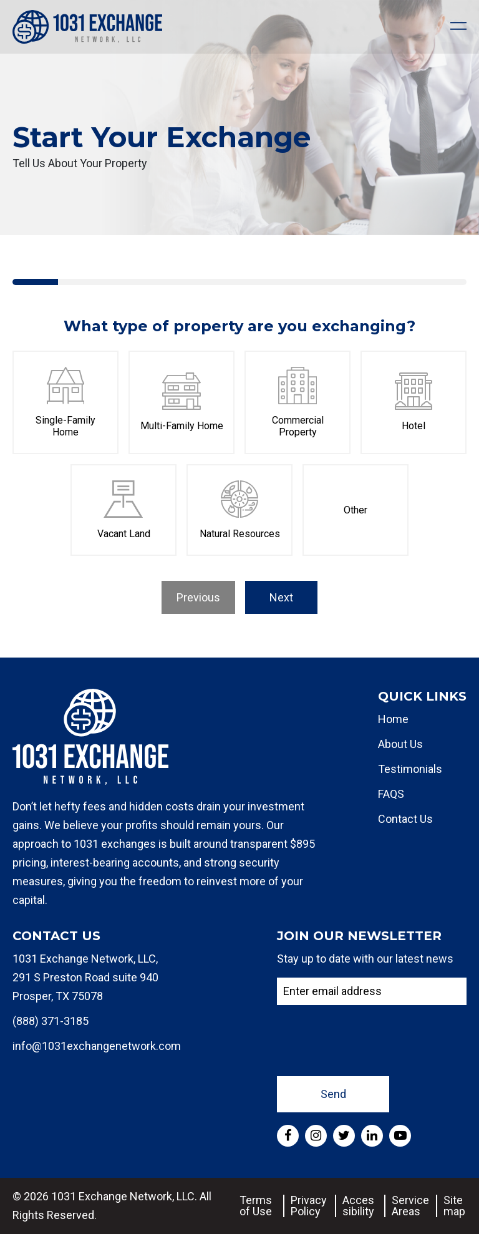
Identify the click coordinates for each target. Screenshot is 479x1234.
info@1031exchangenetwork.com (96, 1045)
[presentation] (372, 1039)
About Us (400, 744)
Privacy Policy (309, 1205)
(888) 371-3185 (50, 1021)
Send (333, 1093)
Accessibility (358, 1205)
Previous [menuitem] (198, 597)
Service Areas (410, 1205)
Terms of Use (256, 1205)
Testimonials (410, 768)
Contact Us (405, 818)
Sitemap (454, 1205)
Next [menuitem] (281, 597)
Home (393, 719)
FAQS (391, 793)
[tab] (35, 282)
